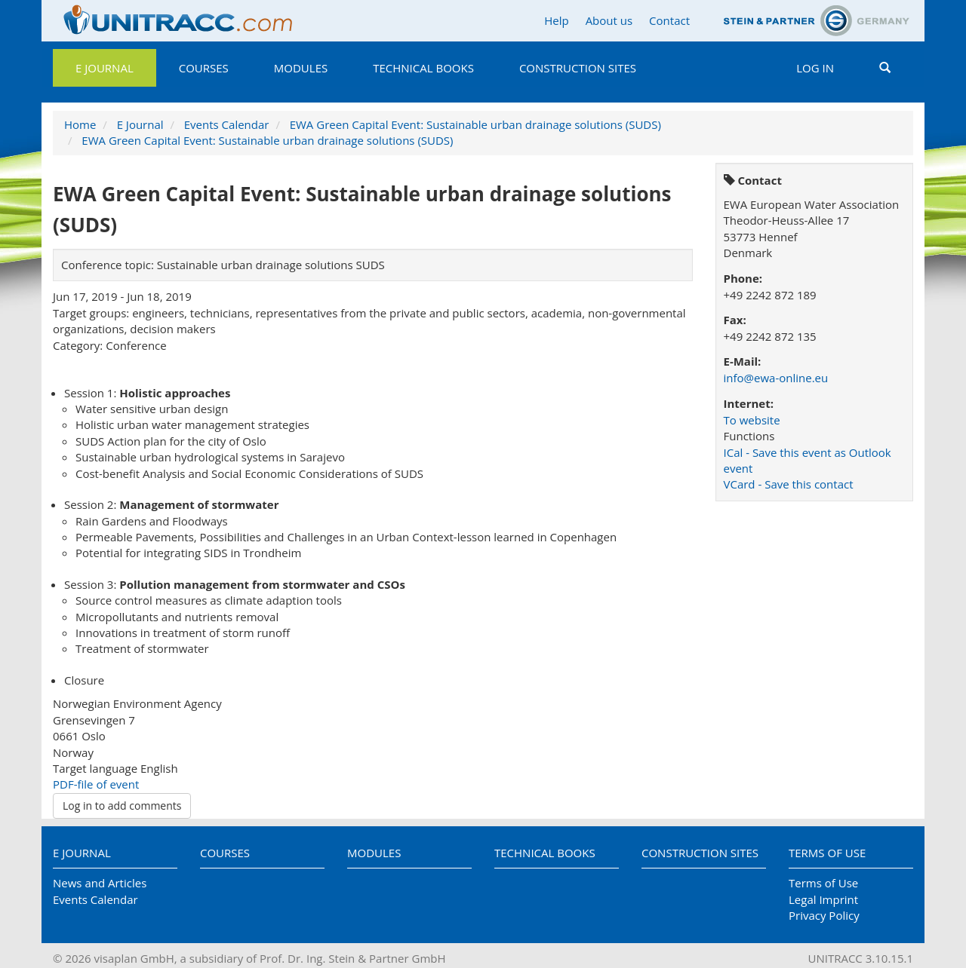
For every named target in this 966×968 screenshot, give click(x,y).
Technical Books (423, 67)
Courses (204, 67)
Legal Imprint (823, 899)
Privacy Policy (824, 915)
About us (609, 20)
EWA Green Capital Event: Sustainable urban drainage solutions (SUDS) (475, 124)
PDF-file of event (96, 784)
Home (80, 124)
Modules (301, 67)
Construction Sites (577, 67)
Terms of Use (827, 852)
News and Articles (99, 882)
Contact (669, 20)
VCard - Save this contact (789, 484)
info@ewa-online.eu (776, 377)
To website (752, 419)
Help (556, 20)
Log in (815, 67)
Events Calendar (226, 124)
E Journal (104, 67)
